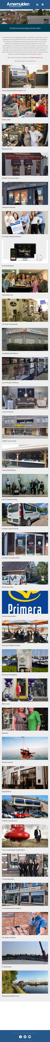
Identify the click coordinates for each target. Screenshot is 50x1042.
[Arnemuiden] (25, 1016)
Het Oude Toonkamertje (10, 324)
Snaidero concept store (9, 821)
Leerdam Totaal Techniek (10, 529)
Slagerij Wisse (6, 791)
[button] (37, 4)
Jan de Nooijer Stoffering (10, 383)
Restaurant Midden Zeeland (11, 645)
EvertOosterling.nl (8, 266)
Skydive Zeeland (7, 762)
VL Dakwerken (7, 967)
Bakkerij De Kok (7, 149)
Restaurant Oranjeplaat (9, 675)
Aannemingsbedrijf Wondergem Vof (14, 90)
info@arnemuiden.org (36, 57)
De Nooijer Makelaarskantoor (11, 236)
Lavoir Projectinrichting (9, 499)
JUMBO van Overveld (9, 441)
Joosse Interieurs (8, 412)
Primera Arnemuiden (9, 616)
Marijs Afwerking (7, 587)
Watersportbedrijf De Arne (10, 996)
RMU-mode (6, 704)
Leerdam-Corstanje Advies (11, 558)
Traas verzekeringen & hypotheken (13, 850)
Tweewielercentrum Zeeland (11, 908)
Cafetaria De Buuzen (8, 207)
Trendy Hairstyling (8, 879)
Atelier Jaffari (6, 120)
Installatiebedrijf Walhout (10, 353)
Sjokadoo (5, 733)
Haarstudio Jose (7, 295)
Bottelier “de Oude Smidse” (11, 178)
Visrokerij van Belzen (9, 937)
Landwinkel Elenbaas (9, 470)
